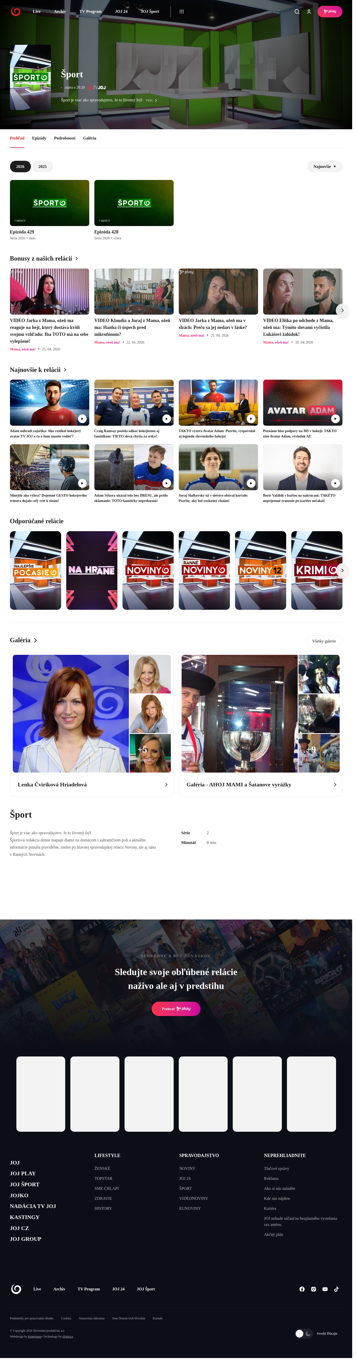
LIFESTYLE (107, 1155)
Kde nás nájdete (277, 1198)
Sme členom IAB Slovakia (128, 1328)
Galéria (89, 138)
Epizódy (39, 138)
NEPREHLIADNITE (285, 1155)
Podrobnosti (64, 138)
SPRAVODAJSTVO (199, 1155)
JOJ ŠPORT (27, 1187)
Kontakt (158, 1328)
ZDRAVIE (103, 1198)
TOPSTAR (104, 1178)
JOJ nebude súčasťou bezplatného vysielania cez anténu (300, 1221)
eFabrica (67, 1346)
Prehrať (176, 1009)
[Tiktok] (336, 1299)
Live (37, 11)
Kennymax (35, 1346)
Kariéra (270, 1208)
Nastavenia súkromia (92, 1328)
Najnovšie (325, 166)
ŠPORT (185, 1188)
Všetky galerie (324, 641)
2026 (20, 166)
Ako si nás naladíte (279, 1188)
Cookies (66, 1328)
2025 (43, 166)
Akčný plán (273, 1234)
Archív (60, 11)
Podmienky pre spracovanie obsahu (31, 1328)
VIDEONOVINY (193, 1198)
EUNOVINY (190, 1208)
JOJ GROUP (28, 1248)
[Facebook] (302, 1299)
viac (152, 100)
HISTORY (103, 1208)
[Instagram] (313, 1299)
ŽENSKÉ (102, 1168)
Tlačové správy (276, 1168)
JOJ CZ (21, 1236)
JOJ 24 (121, 11)
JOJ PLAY (25, 1175)
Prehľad (17, 138)
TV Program (91, 11)
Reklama (271, 1178)
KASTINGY (27, 1224)
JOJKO (20, 1199)
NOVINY (187, 1168)
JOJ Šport (150, 11)
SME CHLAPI (107, 1188)
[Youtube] (325, 1299)
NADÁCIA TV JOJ (36, 1212)
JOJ (15, 1163)
